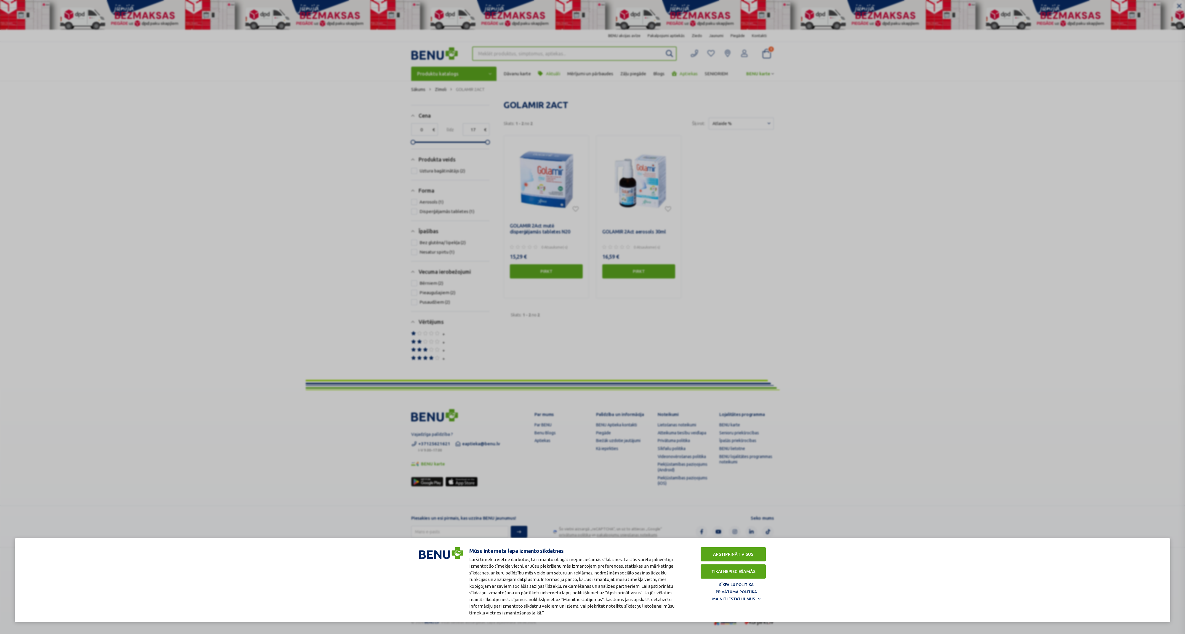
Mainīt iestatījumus (733, 599)
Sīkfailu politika (736, 584)
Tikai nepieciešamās (733, 571)
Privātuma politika (736, 592)
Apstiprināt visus (733, 554)
